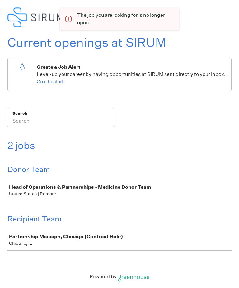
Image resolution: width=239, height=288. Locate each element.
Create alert (50, 82)
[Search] (61, 121)
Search (19, 113)
